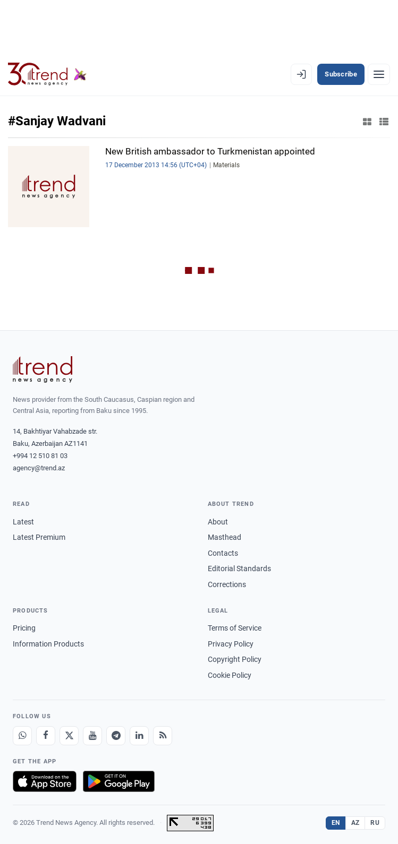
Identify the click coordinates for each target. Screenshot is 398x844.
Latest (23, 522)
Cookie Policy (229, 675)
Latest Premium (39, 537)
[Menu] (379, 74)
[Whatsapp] (22, 735)
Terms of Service (234, 628)
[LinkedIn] (139, 735)
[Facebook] (45, 735)
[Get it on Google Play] (119, 781)
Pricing (24, 628)
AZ (355, 822)
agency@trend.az (39, 468)
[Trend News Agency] (42, 369)
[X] (69, 735)
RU (374, 822)
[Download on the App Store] (45, 781)
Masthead (224, 537)
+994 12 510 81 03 (40, 456)
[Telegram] (115, 735)
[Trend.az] (47, 74)
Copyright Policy (234, 659)
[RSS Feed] (162, 735)
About (218, 522)
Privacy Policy (230, 644)
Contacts (223, 553)
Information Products (48, 644)
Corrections (227, 584)
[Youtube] (92, 735)
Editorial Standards (239, 568)
